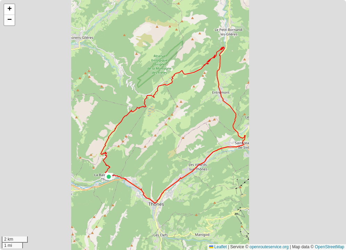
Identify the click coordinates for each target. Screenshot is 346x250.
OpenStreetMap (329, 246)
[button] (109, 177)
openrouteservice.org (269, 246)
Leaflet (218, 246)
